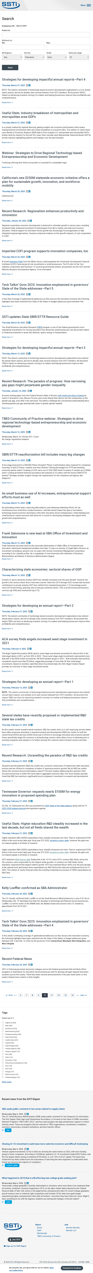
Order (48, 53)
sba (8, 1130)
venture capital (12, 1165)
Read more (7, 102)
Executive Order (16, 261)
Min (3, 43)
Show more (7, 1082)
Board (39, 1228)
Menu (83, 5)
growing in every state (59, 840)
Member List (71, 1230)
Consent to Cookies (72, 1268)
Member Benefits (73, 1228)
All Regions (7, 53)
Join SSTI (16, 1240)
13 (66, 995)
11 (53, 995)
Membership (42, 1233)
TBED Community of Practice (48, 1236)
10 (46, 995)
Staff (39, 1230)
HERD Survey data (22, 859)
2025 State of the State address (58, 806)
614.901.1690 (83, 1262)
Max (48, 43)
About (38, 1225)
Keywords (6, 30)
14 (73, 995)
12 (60, 995)
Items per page (75, 53)
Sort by (27, 53)
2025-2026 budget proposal (14, 808)
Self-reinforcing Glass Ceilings (71, 395)
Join (66, 1225)
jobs (8, 1202)
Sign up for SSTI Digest (16, 1246)
